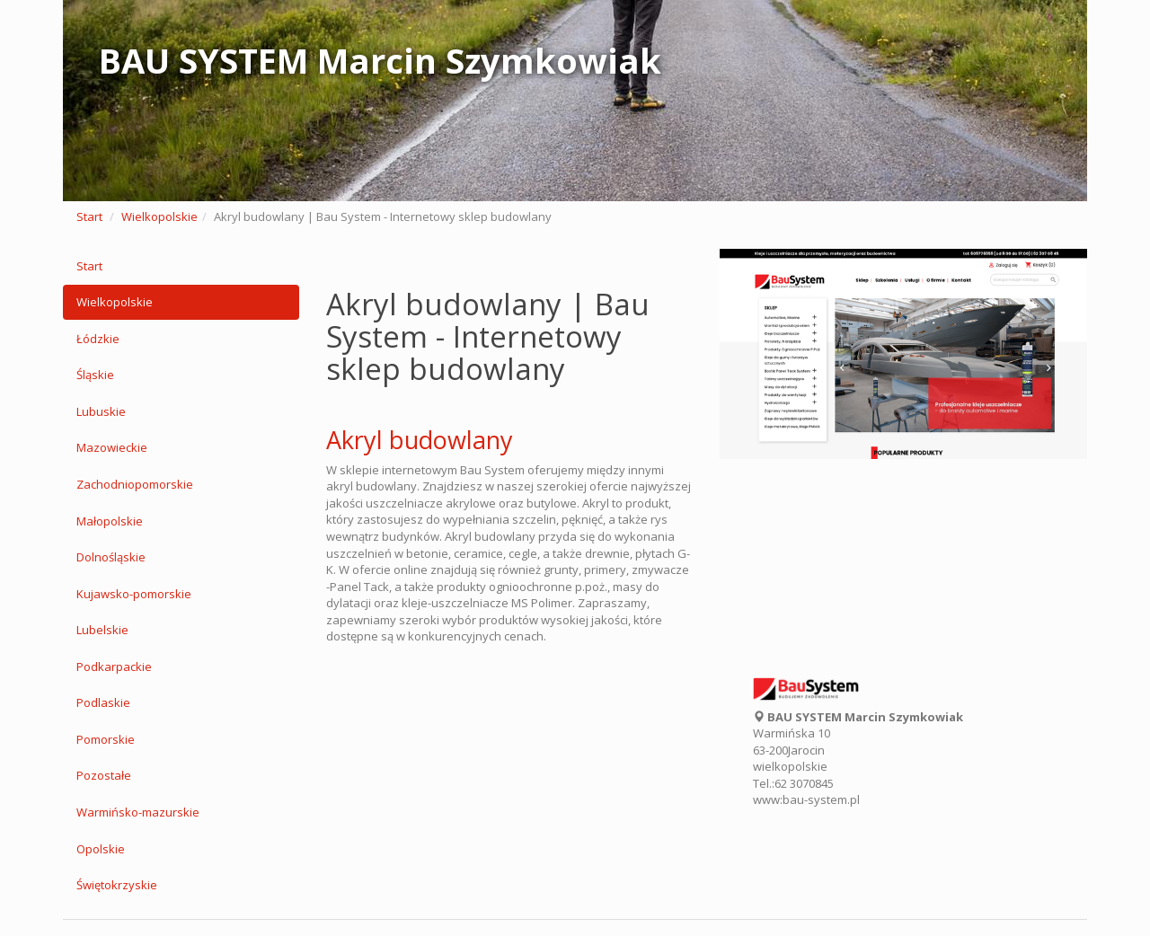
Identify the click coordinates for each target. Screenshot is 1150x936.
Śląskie (95, 374)
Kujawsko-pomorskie (133, 594)
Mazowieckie (111, 447)
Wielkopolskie (159, 216)
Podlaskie (103, 702)
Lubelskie (102, 630)
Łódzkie (97, 339)
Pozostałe (103, 775)
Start (89, 216)
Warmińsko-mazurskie (137, 812)
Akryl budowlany (419, 439)
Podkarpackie (114, 666)
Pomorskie (105, 739)
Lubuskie (101, 411)
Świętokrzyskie (116, 885)
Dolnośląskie (111, 557)
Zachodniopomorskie (134, 484)
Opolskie (100, 849)
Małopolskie (109, 521)
